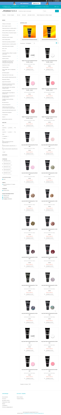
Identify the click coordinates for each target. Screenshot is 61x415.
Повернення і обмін (6, 402)
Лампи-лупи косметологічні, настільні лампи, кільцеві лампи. (8, 107)
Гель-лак (4, 50)
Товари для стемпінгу (6, 56)
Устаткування (5, 114)
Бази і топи (4, 48)
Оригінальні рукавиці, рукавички (8, 41)
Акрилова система (6, 65)
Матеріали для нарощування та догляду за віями (8, 96)
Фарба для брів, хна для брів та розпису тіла (8, 93)
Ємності (3, 116)
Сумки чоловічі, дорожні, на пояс (8, 30)
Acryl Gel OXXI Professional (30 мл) (29, 39)
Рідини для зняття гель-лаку (7, 75)
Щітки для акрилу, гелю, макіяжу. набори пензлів (8, 88)
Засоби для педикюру (6, 90)
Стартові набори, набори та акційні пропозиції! (9, 53)
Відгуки (3, 403)
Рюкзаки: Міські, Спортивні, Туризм (9, 32)
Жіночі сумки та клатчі (6, 26)
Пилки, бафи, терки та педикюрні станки (8, 70)
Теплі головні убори (6, 39)
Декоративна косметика (7, 119)
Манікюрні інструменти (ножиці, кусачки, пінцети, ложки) (8, 84)
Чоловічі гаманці (20, 398)
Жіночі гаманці (20, 397)
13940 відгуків (49, 0)
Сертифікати (4, 405)
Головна (4, 15)
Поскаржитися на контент (28, 413)
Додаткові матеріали (6, 81)
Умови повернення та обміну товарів (44, 15)
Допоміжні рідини (5, 72)
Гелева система (5, 67)
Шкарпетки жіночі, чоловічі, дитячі (9, 44)
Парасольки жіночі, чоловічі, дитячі (9, 28)
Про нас (18, 15)
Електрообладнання (6, 104)
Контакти (24, 15)
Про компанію (5, 397)
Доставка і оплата (31, 15)
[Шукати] (57, 11)
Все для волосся (5, 102)
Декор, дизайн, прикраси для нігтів (9, 77)
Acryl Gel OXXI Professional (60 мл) (49, 39)
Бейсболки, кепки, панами (7, 37)
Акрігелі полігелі (5, 58)
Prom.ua (36, 412)
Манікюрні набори (6, 79)
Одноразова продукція (6, 112)
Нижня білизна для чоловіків (8, 46)
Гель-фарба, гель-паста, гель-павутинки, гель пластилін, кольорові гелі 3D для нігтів (8, 61)
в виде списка (58, 43)
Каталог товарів (10, 15)
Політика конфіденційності (7, 407)
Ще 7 (4, 152)
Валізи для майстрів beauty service (9, 110)
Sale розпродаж (5, 35)
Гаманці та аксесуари (6, 23)
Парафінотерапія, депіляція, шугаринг (7, 100)
